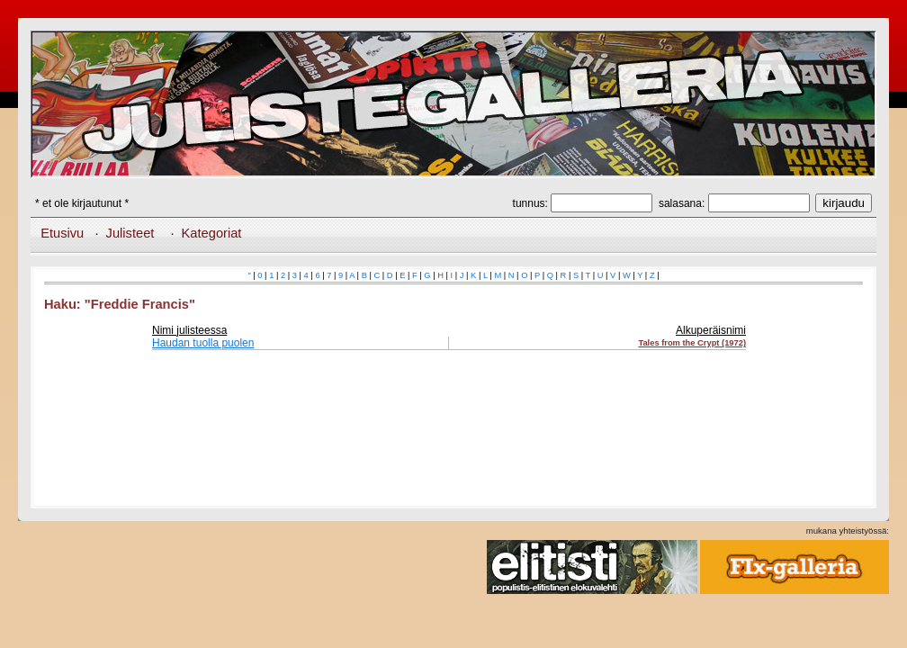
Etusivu (62, 233)
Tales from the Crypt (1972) (692, 342)
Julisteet (130, 233)
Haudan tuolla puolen (203, 343)
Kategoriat (212, 233)
